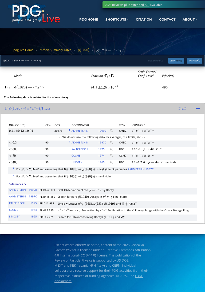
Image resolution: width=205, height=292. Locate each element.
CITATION (136, 22)
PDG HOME (80, 27)
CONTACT (161, 22)
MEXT (58, 266)
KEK (73, 266)
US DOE (122, 261)
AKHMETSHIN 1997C (140, 170)
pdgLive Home (23, 50)
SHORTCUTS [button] (105, 22)
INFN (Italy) (97, 266)
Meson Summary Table (55, 50)
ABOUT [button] (184, 22)
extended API (140, 5)
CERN (116, 266)
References (17, 185)
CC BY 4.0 (88, 256)
